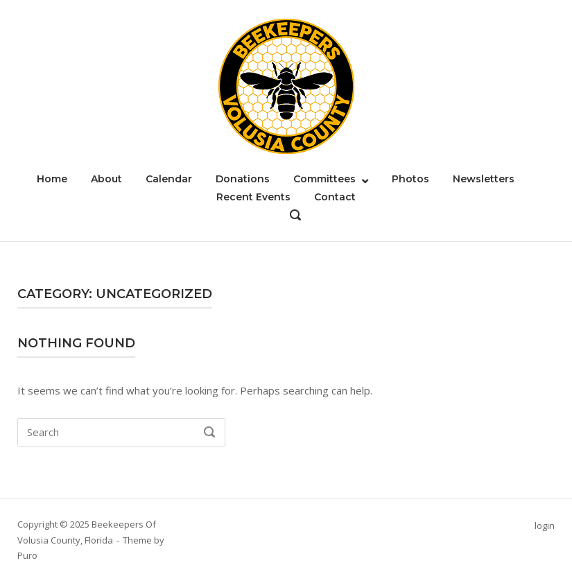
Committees (324, 179)
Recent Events (253, 197)
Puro (27, 555)
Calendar (169, 179)
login (545, 525)
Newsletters (483, 179)
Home (52, 179)
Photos (410, 179)
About (106, 179)
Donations (243, 179)
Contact (335, 197)
